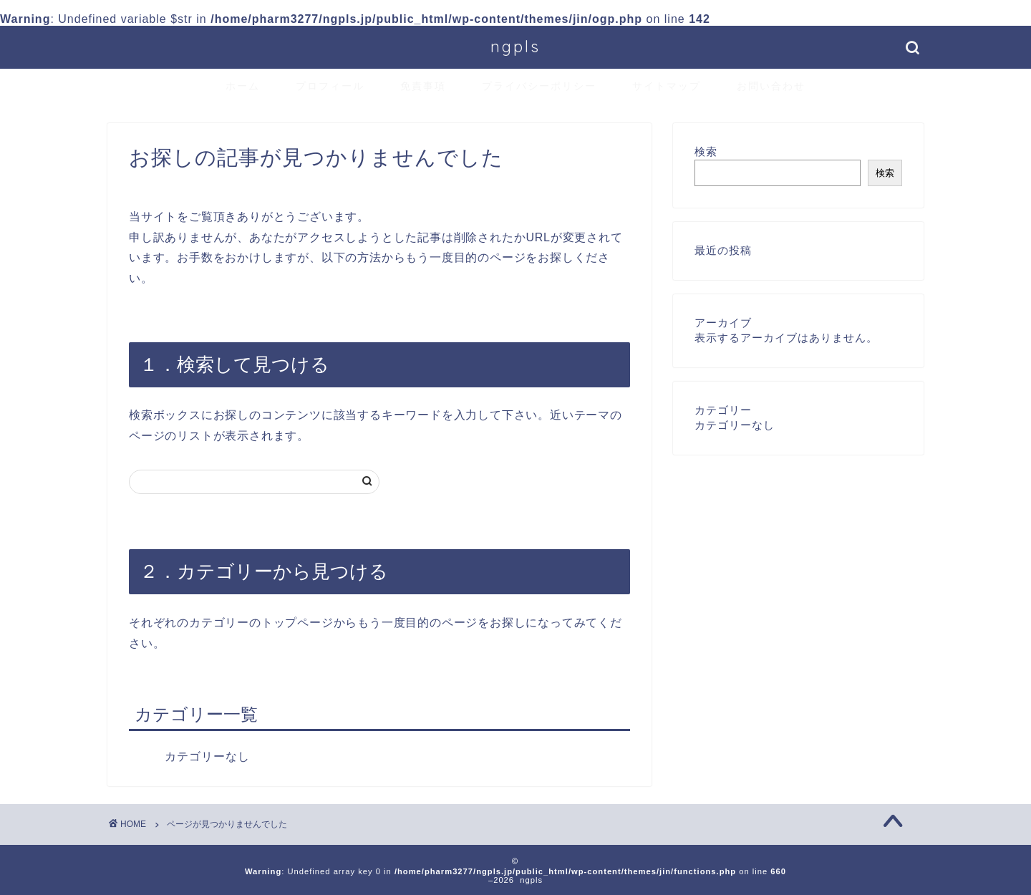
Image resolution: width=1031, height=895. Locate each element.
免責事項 (423, 85)
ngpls (515, 46)
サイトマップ (666, 85)
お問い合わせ (771, 85)
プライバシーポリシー (539, 85)
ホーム (243, 85)
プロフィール (330, 85)
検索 (705, 151)
